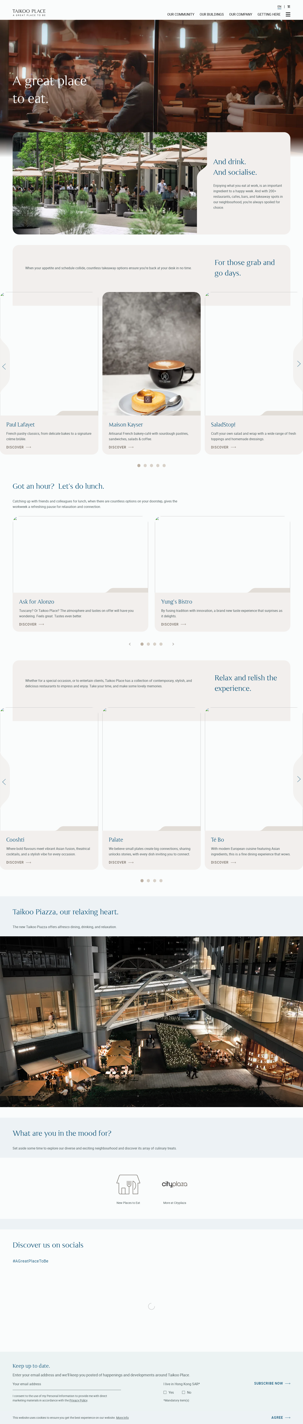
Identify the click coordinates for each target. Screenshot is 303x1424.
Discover (15, 447)
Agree (277, 1417)
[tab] (138, 465)
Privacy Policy (78, 1400)
